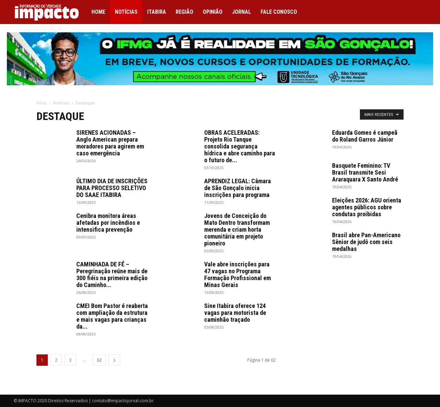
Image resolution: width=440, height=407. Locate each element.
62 (99, 360)
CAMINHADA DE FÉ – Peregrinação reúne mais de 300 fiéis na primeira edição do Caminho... (111, 274)
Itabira (156, 12)
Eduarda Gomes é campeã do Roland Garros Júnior (364, 136)
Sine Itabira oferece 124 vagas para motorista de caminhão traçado (235, 312)
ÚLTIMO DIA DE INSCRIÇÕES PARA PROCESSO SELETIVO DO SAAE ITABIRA (111, 187)
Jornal (241, 12)
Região (184, 12)
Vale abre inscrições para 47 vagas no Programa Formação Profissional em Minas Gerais (237, 274)
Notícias (126, 12)
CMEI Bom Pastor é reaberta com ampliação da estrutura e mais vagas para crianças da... (112, 316)
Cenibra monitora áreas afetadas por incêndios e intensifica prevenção (108, 222)
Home (98, 12)
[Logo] (50, 12)
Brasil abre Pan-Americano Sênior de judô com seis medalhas (366, 241)
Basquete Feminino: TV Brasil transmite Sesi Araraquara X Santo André (365, 172)
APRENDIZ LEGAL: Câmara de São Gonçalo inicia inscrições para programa (237, 187)
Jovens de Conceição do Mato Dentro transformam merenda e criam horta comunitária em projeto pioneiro (237, 229)
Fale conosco (279, 12)
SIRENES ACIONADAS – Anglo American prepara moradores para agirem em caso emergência (110, 143)
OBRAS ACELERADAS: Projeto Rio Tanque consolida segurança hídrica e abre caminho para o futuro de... (239, 146)
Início (41, 103)
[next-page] (114, 360)
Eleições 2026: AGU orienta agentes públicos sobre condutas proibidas (366, 207)
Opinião (212, 12)
